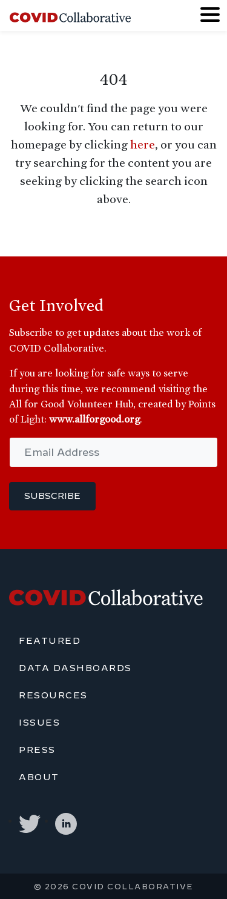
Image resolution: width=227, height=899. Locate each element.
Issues (39, 722)
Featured (50, 641)
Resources (53, 695)
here (142, 144)
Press (37, 750)
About (39, 777)
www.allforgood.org (94, 419)
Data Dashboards (75, 668)
